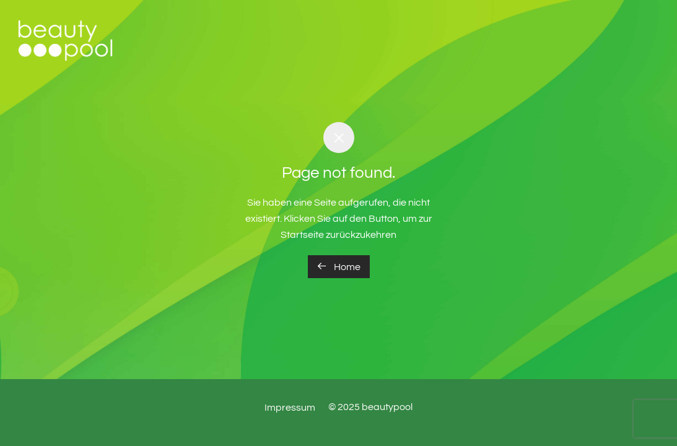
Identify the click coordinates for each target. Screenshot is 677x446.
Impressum (289, 408)
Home (338, 266)
